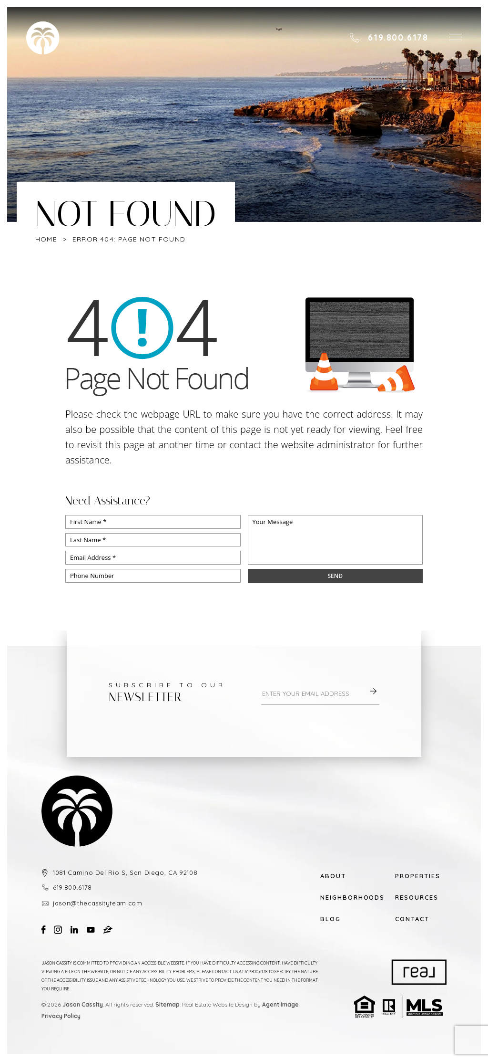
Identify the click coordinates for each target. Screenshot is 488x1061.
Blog (330, 919)
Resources (416, 897)
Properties (417, 876)
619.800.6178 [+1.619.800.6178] (72, 887)
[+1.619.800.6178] (388, 37)
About (333, 876)
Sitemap (167, 1004)
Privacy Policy (61, 1015)
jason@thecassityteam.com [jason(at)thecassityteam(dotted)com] (97, 903)
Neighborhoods (346, 897)
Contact (412, 919)
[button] (455, 38)
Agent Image (280, 1004)
